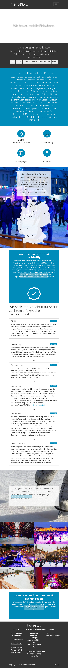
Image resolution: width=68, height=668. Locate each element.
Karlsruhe (42, 62)
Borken (19, 62)
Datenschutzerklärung (52, 635)
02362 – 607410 (16, 644)
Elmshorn (27, 62)
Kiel (49, 62)
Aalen (12, 62)
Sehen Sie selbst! (38, 405)
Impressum (51, 633)
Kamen (34, 62)
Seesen (54, 62)
